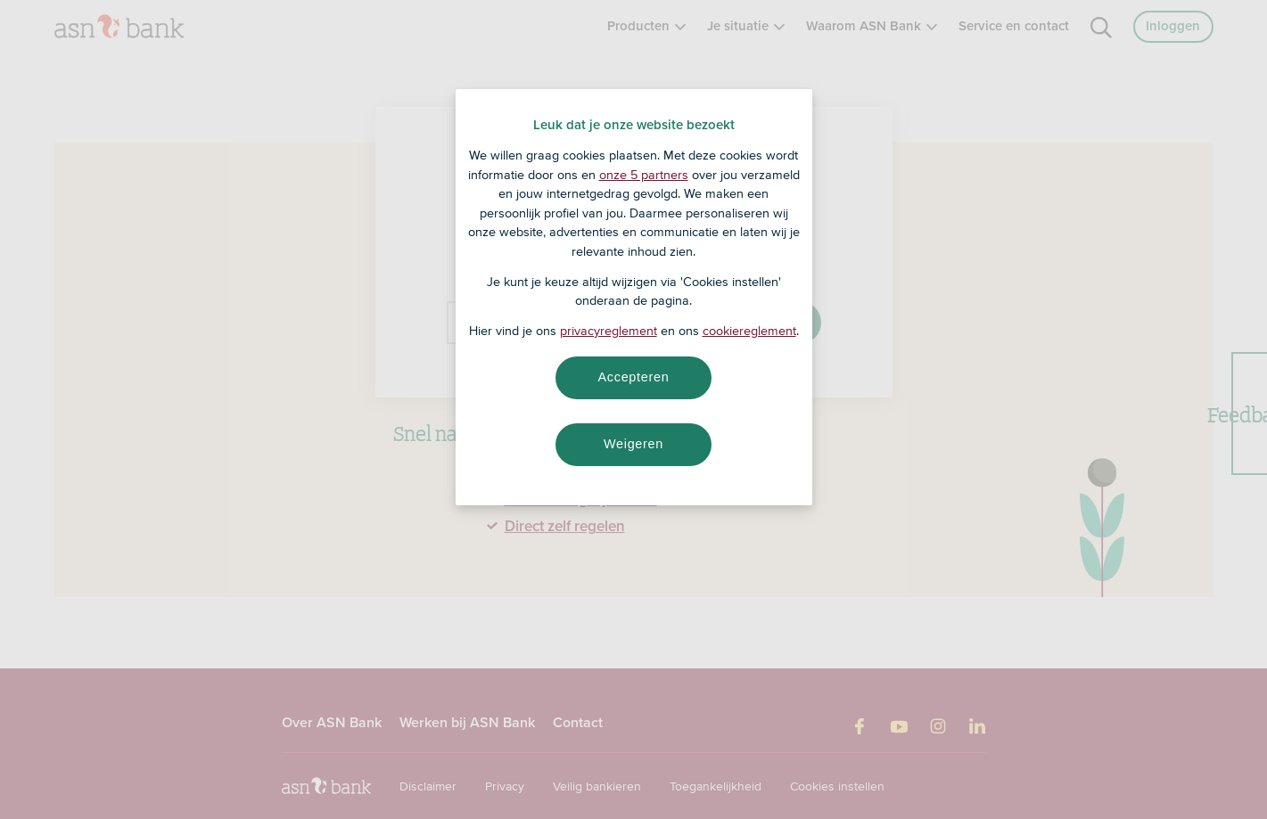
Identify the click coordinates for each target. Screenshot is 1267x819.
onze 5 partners (643, 175)
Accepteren (634, 377)
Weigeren (633, 444)
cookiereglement (749, 331)
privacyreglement (608, 331)
